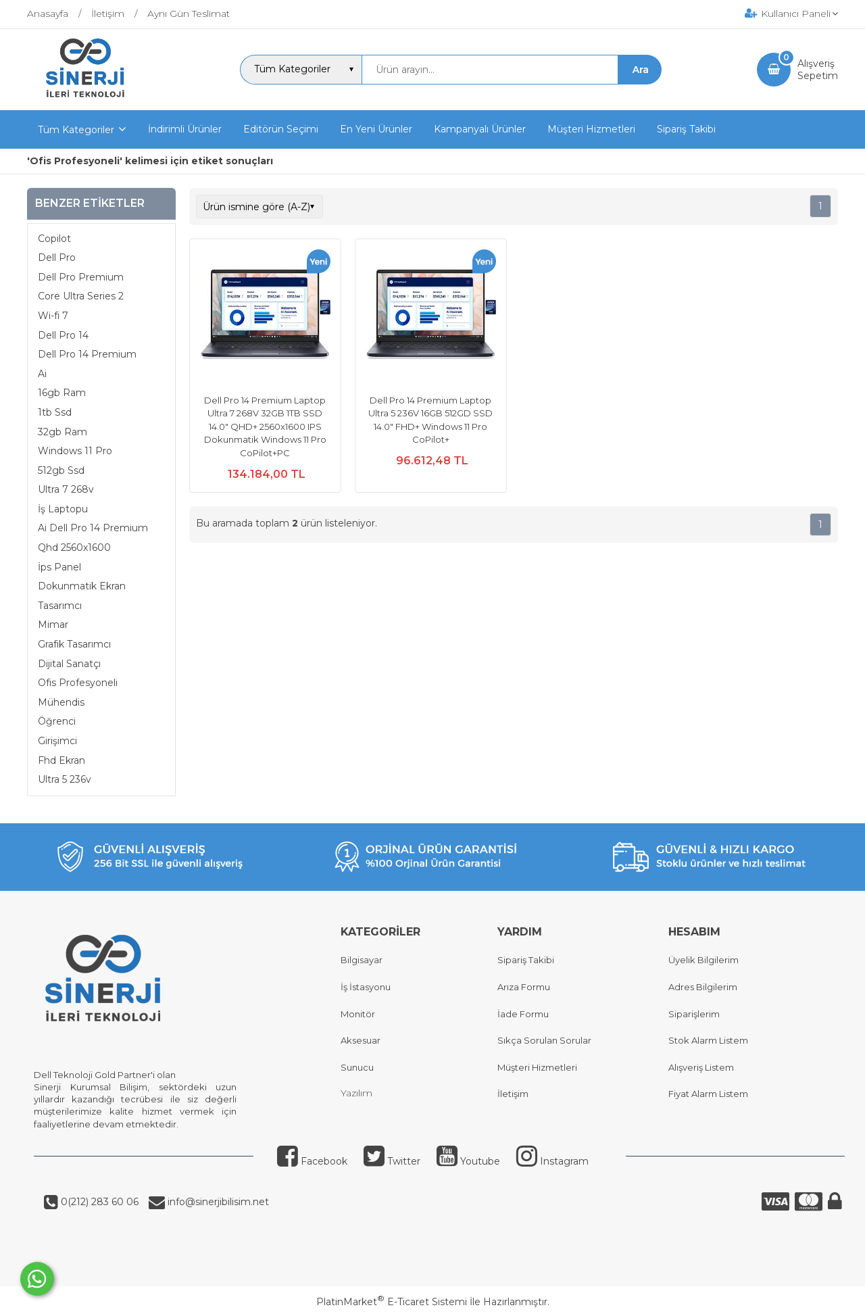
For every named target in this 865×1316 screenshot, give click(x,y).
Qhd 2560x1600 (74, 547)
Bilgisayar (361, 959)
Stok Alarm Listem (708, 1040)
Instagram (552, 1161)
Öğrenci (57, 721)
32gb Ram (62, 432)
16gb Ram (62, 393)
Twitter (392, 1161)
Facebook (312, 1161)
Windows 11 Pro (75, 451)
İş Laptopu (63, 509)
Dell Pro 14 (63, 335)
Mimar (53, 624)
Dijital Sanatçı (69, 664)
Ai (42, 374)
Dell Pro (57, 257)
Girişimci (57, 741)
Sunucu (357, 1067)
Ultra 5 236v (64, 779)
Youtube (468, 1161)
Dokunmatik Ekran (82, 586)
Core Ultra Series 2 (81, 296)
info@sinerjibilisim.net (217, 1202)
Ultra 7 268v (66, 489)
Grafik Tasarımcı (74, 644)
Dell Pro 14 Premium (87, 354)
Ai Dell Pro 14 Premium (93, 528)
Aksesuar (360, 1040)
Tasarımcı (60, 606)
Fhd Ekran (61, 760)
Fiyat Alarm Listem (708, 1093)
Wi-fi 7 (53, 316)
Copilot (54, 239)
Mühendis (61, 702)
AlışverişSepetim (817, 69)
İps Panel (59, 567)
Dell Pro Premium (81, 277)
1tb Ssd (55, 412)
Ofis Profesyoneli (78, 683)
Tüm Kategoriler (76, 130)
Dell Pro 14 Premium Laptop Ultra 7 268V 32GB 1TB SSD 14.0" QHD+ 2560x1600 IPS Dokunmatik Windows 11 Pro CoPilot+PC (265, 426)
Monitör (358, 1013)
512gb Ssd (61, 470)
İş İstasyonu (366, 986)
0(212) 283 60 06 (98, 1202)
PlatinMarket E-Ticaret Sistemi (391, 1302)
